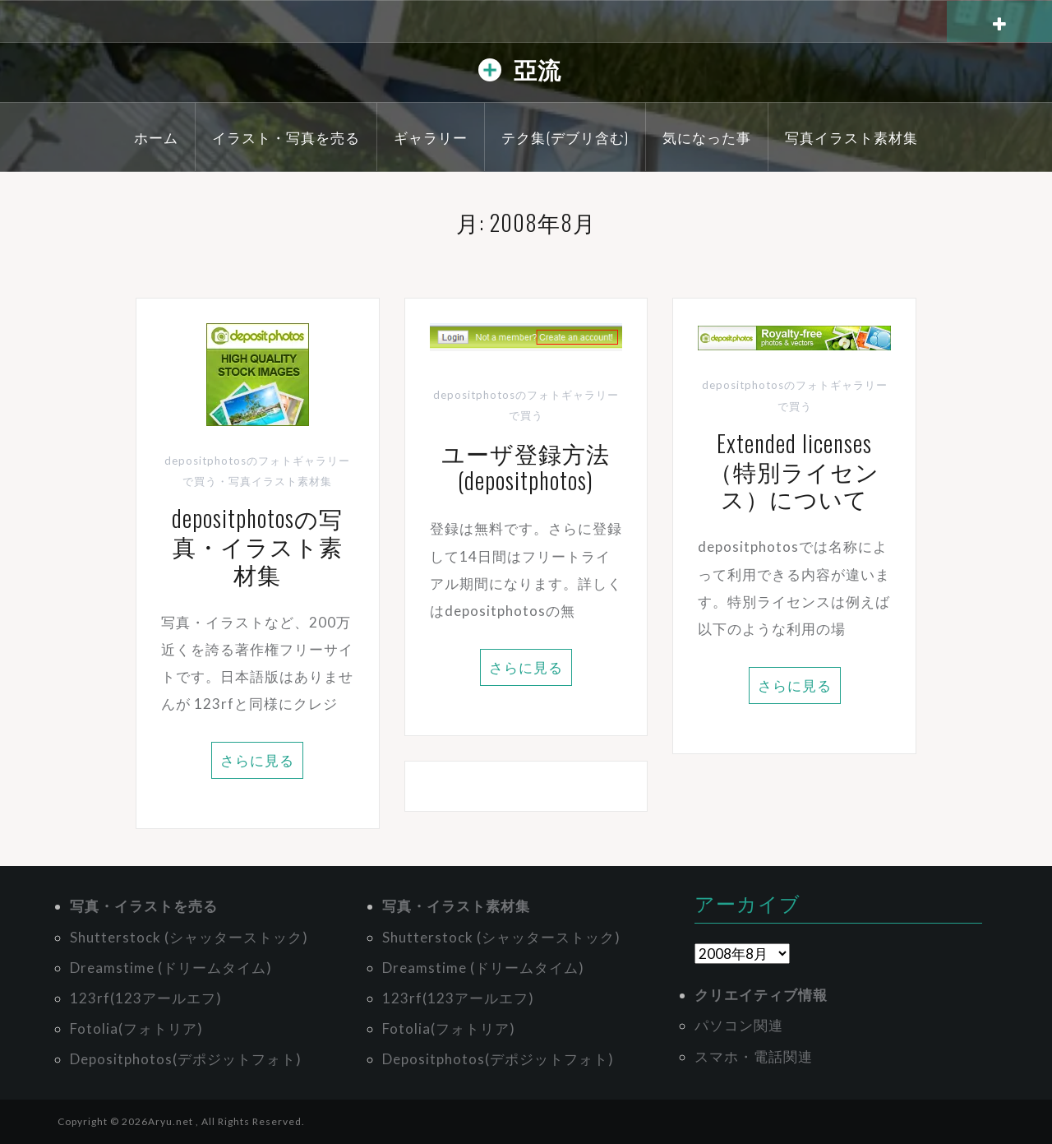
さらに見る (257, 760)
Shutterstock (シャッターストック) (189, 937)
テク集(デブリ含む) (565, 137)
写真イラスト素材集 (851, 137)
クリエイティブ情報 (761, 994)
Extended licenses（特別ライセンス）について (794, 470)
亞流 (537, 69)
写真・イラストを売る (144, 906)
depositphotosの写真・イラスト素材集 (257, 545)
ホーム (156, 137)
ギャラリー (431, 137)
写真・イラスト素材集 (456, 906)
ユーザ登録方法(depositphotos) (525, 467)
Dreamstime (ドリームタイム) (171, 967)
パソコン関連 (738, 1025)
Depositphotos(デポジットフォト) (186, 1059)
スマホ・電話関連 (753, 1056)
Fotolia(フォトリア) (136, 1028)
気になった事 (706, 137)
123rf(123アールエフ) (146, 998)
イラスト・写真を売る (286, 137)
